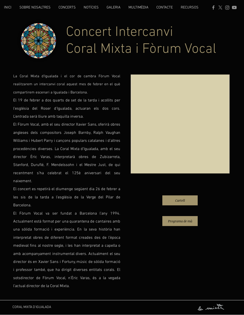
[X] (220, 7)
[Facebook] (213, 7)
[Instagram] (227, 7)
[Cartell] (180, 200)
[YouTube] (234, 7)
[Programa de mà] (180, 221)
